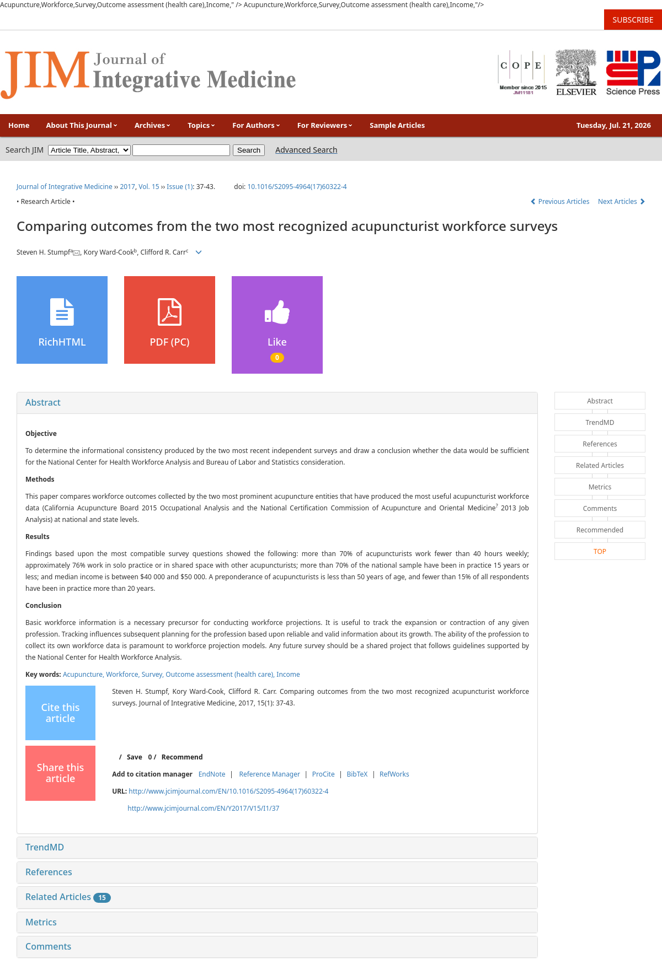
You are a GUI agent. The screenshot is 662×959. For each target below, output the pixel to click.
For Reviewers (325, 125)
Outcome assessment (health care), (221, 674)
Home (19, 125)
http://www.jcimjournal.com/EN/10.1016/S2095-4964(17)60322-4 (228, 791)
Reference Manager (269, 774)
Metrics (41, 922)
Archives (153, 125)
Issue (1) (180, 186)
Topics (202, 125)
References (48, 872)
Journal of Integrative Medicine (65, 186)
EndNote (212, 774)
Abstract (43, 402)
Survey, (154, 674)
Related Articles (68, 897)
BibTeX (356, 774)
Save (134, 757)
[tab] (277, 402)
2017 (127, 186)
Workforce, (124, 674)
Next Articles (621, 201)
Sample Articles (397, 125)
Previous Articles (560, 201)
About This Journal (82, 125)
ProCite (323, 774)
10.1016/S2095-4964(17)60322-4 (296, 186)
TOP (600, 551)
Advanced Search (306, 149)
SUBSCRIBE (633, 19)
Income (288, 674)
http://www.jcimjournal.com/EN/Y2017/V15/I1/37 (203, 808)
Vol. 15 (148, 186)
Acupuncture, (84, 674)
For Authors (256, 125)
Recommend (182, 757)
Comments (48, 946)
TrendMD (44, 847)
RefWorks (394, 774)
